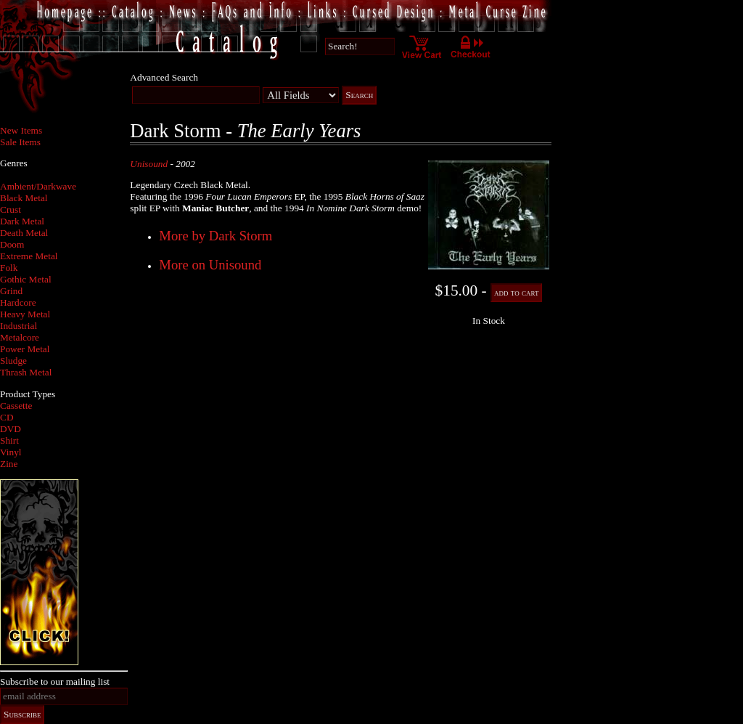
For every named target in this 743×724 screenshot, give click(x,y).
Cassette (16, 405)
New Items (21, 130)
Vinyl (11, 452)
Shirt (9, 440)
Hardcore (18, 302)
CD (7, 417)
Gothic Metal (26, 279)
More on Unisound (210, 264)
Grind (11, 290)
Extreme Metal (29, 256)
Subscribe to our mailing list (55, 681)
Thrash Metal (26, 372)
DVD (10, 428)
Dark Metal (22, 221)
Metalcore (19, 337)
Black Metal (24, 197)
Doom (12, 244)
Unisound (149, 163)
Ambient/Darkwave (38, 186)
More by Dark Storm (215, 235)
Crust (10, 209)
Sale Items (20, 142)
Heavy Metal (25, 314)
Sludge (13, 360)
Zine (8, 463)
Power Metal (24, 348)
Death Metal (24, 232)
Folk (8, 267)
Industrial (18, 325)
